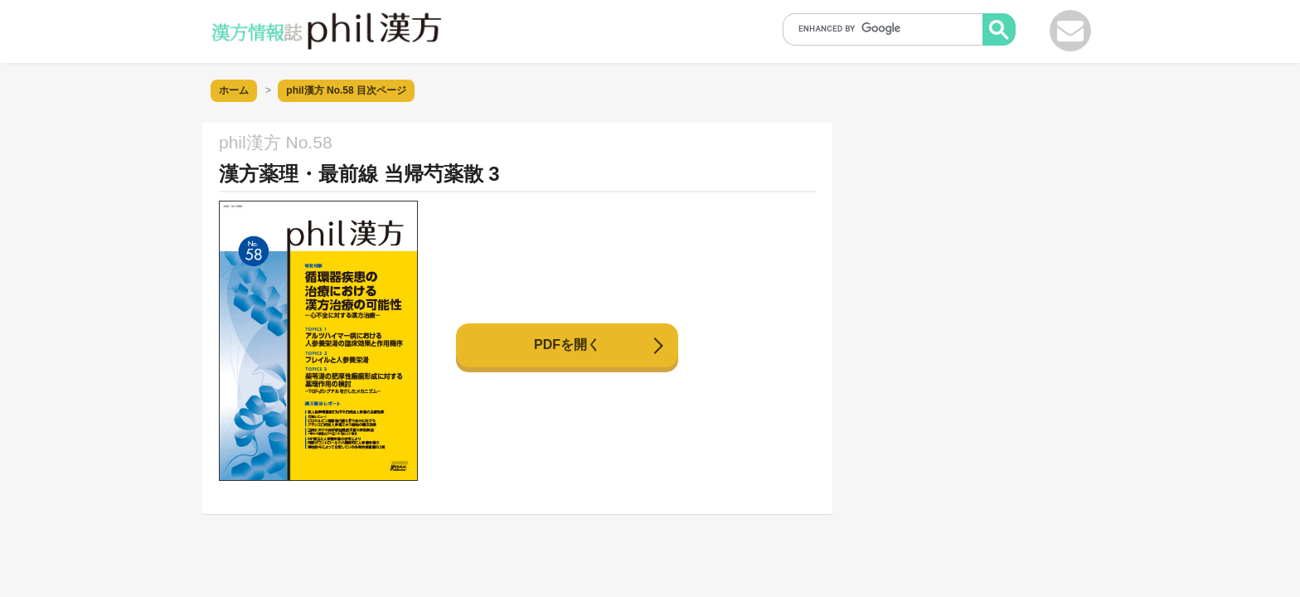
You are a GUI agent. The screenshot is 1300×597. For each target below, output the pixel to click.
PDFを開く (567, 344)
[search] (887, 28)
